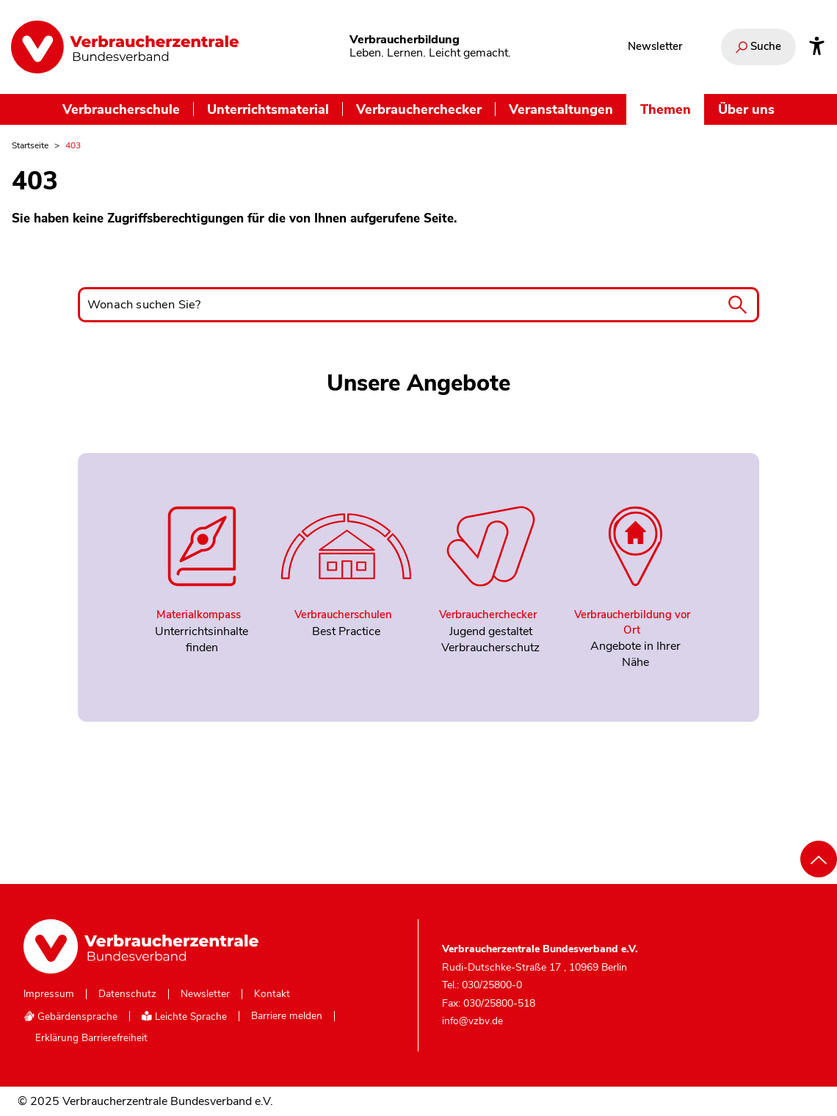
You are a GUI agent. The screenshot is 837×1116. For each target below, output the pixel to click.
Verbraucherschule (121, 109)
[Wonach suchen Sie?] (418, 304)
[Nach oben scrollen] (818, 859)
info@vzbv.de (472, 1021)
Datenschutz (127, 994)
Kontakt (272, 994)
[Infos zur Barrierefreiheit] (817, 47)
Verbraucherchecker (419, 109)
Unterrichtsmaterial (268, 109)
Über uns (746, 109)
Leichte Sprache (184, 1016)
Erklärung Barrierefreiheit (91, 1038)
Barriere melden (286, 1016)
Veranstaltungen (561, 109)
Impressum (48, 994)
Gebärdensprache (70, 1016)
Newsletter (655, 46)
